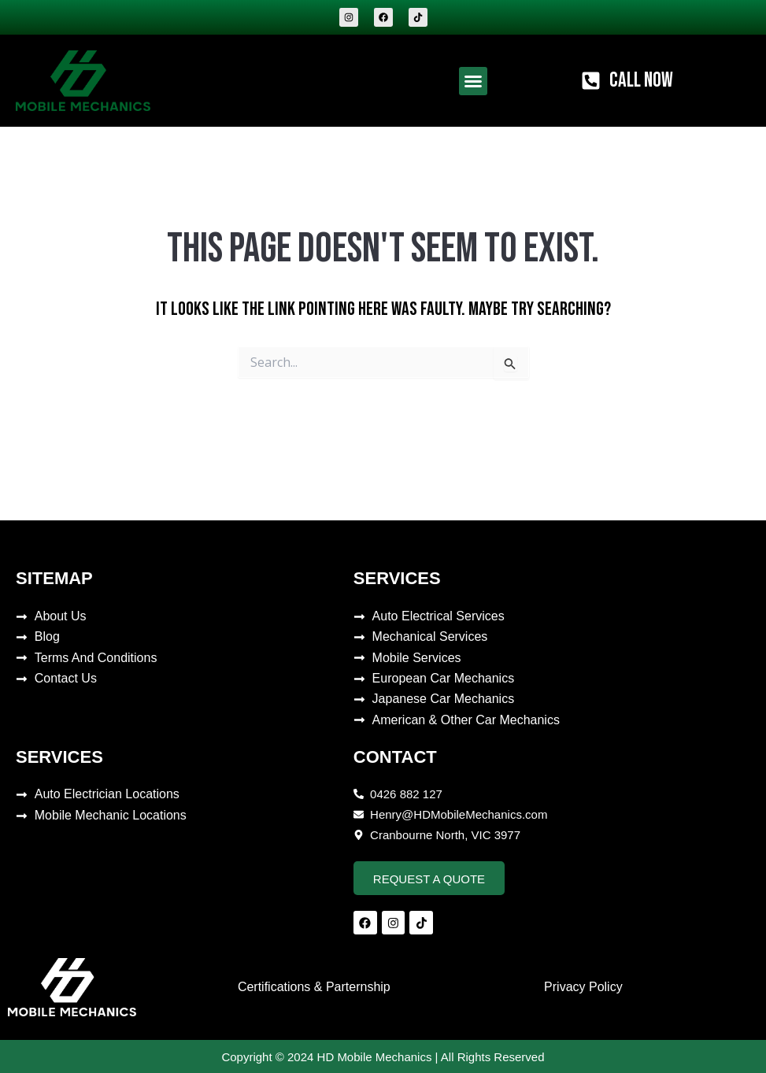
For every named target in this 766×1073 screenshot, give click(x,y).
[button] (473, 81)
